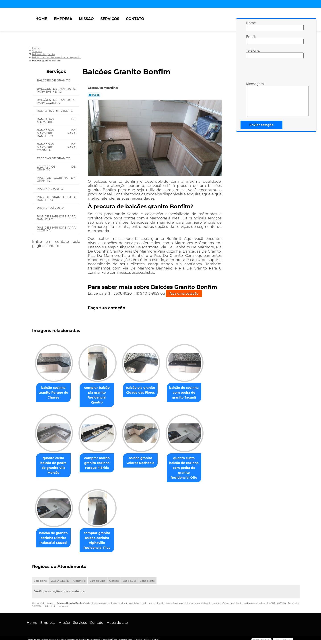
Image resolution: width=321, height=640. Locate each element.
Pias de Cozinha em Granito (56, 179)
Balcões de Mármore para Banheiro (56, 90)
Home (41, 19)
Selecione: (40, 577)
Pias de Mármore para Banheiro (56, 218)
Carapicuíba (97, 577)
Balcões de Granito (54, 80)
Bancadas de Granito (55, 111)
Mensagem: (250, 99)
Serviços (110, 19)
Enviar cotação (261, 125)
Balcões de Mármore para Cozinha (56, 101)
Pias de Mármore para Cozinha (56, 229)
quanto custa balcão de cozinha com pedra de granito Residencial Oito (190, 463)
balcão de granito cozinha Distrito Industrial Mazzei (54, 534)
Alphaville (79, 577)
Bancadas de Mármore (56, 120)
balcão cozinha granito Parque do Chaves (54, 393)
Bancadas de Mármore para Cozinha (56, 147)
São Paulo (129, 577)
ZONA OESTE (60, 577)
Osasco (114, 577)
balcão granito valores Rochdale (145, 456)
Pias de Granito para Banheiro (56, 198)
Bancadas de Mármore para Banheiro (56, 133)
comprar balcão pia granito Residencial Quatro (99, 393)
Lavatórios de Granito (56, 168)
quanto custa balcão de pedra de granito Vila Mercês (54, 459)
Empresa (63, 19)
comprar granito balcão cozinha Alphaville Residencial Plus (99, 536)
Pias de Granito (50, 188)
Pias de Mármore (51, 208)
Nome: (250, 25)
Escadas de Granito (54, 158)
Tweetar (94, 95)
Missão (86, 19)
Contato (135, 19)
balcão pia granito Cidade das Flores (145, 390)
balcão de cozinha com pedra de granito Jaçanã (190, 393)
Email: (250, 39)
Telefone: (250, 53)
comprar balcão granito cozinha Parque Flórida (99, 459)
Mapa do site (117, 619)
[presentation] (274, 71)
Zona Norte (147, 577)
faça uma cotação (183, 294)
